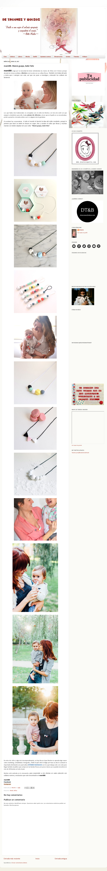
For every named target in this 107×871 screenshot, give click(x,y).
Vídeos (84, 57)
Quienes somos (45, 57)
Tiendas (76, 57)
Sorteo (68, 57)
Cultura (12, 57)
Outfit (35, 57)
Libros (20, 57)
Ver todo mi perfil (82, 232)
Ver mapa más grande (77, 445)
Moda (28, 57)
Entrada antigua (61, 859)
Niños (15, 790)
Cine (5, 57)
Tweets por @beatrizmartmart (80, 452)
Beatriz (82, 230)
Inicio (37, 859)
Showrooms (58, 57)
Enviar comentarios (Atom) (19, 863)
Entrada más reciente (12, 859)
